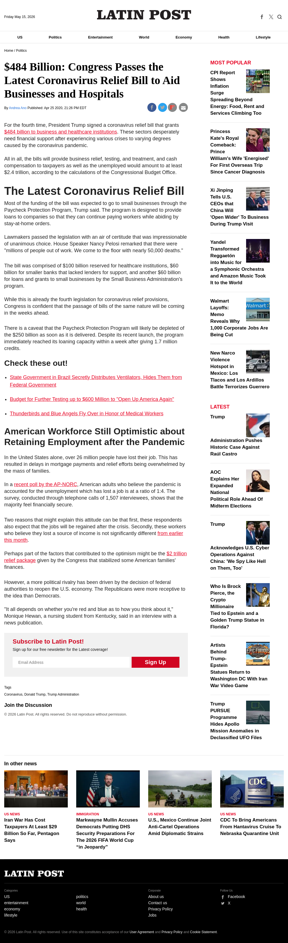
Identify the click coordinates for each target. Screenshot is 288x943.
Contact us (157, 903)
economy (12, 909)
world (81, 903)
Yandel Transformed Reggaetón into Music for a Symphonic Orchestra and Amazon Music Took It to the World (238, 262)
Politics (55, 37)
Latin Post (144, 15)
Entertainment (100, 37)
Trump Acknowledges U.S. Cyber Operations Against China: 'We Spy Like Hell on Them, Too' (239, 546)
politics (82, 896)
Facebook (236, 896)
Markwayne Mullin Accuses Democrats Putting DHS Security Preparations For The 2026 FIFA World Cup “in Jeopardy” (107, 833)
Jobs (152, 915)
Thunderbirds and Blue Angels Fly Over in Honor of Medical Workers (86, 413)
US (19, 37)
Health (224, 37)
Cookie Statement (203, 932)
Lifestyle (263, 37)
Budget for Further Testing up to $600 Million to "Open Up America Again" (92, 399)
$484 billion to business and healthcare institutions (60, 132)
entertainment (16, 903)
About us (156, 896)
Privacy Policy (160, 909)
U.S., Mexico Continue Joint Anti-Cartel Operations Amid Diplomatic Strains (179, 826)
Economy (184, 37)
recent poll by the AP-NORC (45, 484)
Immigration (87, 814)
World (144, 37)
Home (8, 51)
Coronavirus (13, 694)
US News (12, 814)
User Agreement (142, 932)
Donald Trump (34, 694)
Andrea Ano (18, 108)
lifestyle (10, 915)
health (81, 909)
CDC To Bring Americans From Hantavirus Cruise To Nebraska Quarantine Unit (250, 826)
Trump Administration (63, 694)
